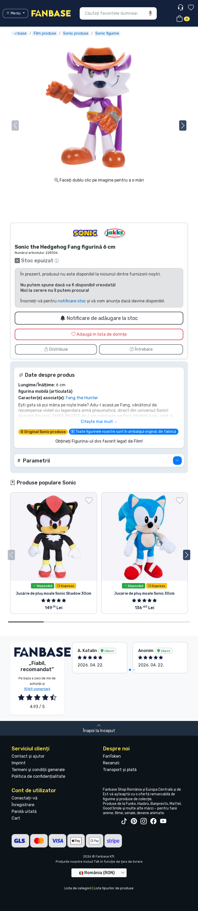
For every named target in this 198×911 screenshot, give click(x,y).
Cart (16, 818)
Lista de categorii (78, 888)
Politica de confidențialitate (38, 776)
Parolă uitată (24, 811)
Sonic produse (75, 33)
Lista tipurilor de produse (114, 888)
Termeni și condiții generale (38, 769)
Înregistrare (23, 804)
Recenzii (111, 762)
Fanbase (19, 33)
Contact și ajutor (28, 756)
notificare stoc (72, 301)
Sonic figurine (107, 33)
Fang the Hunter (82, 397)
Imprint (19, 762)
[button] (182, 125)
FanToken (112, 756)
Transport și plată (120, 769)
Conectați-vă (24, 798)
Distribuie (56, 349)
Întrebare (141, 349)
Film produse (45, 33)
